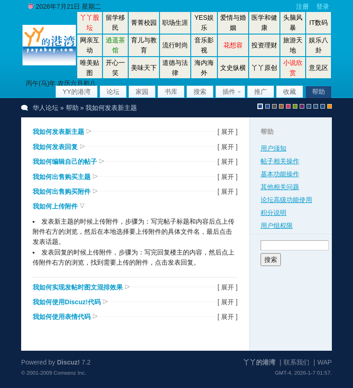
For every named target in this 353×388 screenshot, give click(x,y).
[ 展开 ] (227, 131)
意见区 (318, 67)
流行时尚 (175, 45)
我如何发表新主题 (58, 131)
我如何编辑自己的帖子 (65, 161)
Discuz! (68, 362)
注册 (302, 6)
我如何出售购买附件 (62, 191)
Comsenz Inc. (70, 373)
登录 (322, 6)
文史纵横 (233, 67)
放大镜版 (315, 106)
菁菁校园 (144, 22)
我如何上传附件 (55, 206)
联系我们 (296, 362)
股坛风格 (309, 106)
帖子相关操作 (280, 161)
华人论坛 (45, 107)
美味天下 (144, 67)
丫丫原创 (264, 67)
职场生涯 (175, 22)
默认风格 (260, 106)
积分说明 (273, 212)
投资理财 (264, 45)
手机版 (329, 106)
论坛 (113, 91)
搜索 (200, 91)
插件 (228, 91)
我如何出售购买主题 (62, 176)
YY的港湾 (77, 91)
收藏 (289, 91)
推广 (260, 91)
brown (281, 106)
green (295, 106)
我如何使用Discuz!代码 (67, 302)
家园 (142, 91)
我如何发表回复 (55, 147)
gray (274, 106)
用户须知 (273, 148)
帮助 (318, 91)
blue (267, 106)
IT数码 (318, 22)
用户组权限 (277, 225)
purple (302, 106)
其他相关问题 (280, 187)
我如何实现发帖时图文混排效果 (78, 287)
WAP (325, 362)
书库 (171, 91)
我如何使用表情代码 (62, 316)
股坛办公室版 (322, 106)
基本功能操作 (280, 174)
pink (288, 106)
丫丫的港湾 (259, 362)
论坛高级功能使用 (286, 199)
